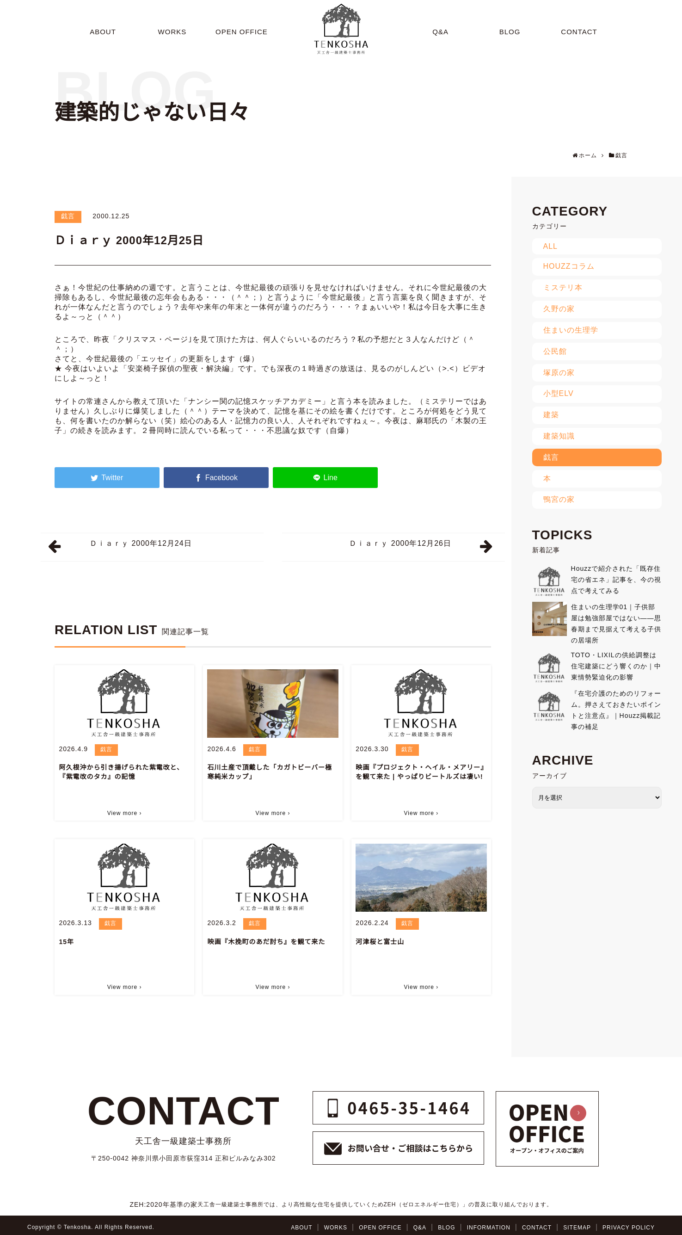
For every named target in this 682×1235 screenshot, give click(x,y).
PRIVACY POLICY (628, 1227)
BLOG (446, 1227)
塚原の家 (559, 373)
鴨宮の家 (559, 499)
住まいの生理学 (570, 330)
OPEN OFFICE (380, 1227)
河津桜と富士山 (380, 941)
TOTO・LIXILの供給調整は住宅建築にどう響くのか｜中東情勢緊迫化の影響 (616, 666)
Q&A (419, 1227)
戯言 (68, 216)
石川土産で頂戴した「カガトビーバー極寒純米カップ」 (269, 772)
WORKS (335, 1227)
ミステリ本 (563, 287)
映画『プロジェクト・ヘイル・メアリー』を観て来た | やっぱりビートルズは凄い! (420, 772)
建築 (551, 415)
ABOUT (301, 1227)
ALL (550, 246)
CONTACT (537, 1227)
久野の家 (559, 309)
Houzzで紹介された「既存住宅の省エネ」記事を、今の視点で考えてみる (616, 579)
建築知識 (559, 436)
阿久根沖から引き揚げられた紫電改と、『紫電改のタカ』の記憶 (121, 772)
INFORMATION (488, 1227)
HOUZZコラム (569, 266)
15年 (66, 941)
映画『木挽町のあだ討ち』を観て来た (266, 941)
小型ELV (558, 393)
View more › (124, 813)
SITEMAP (577, 1227)
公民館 (555, 351)
